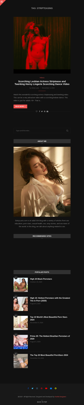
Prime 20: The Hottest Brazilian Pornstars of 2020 (50, 337)
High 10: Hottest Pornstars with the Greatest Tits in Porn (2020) (50, 299)
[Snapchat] (55, 388)
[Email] (51, 388)
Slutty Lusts (35, 88)
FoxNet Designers (60, 397)
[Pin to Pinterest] (44, 111)
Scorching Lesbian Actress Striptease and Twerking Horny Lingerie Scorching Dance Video (42, 82)
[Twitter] (32, 388)
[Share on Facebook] (39, 111)
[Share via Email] (47, 111)
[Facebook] (28, 388)
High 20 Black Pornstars (41, 279)
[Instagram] (37, 388)
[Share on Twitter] (42, 111)
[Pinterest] (41, 388)
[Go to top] (42, 402)
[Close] (3, 3)
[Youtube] (46, 388)
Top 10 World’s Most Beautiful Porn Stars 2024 (48, 318)
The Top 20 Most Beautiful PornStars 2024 (49, 355)
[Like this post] (36, 111)
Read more (20, 106)
